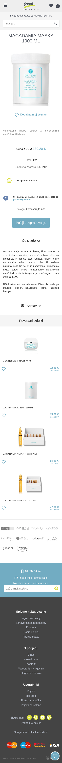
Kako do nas (31, 659)
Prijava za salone (31, 705)
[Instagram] (35, 717)
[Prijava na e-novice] (56, 588)
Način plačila (31, 632)
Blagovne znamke (31, 673)
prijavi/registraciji (22, 199)
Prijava (31, 691)
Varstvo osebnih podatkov (31, 622)
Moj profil (31, 695)
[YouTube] (41, 717)
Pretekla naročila (31, 700)
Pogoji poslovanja (31, 618)
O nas (31, 654)
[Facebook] (28, 717)
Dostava (31, 627)
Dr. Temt (42, 167)
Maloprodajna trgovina (31, 668)
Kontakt (30, 664)
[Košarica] (57, 6)
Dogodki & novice (31, 723)
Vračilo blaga (31, 636)
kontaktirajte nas (35, 209)
